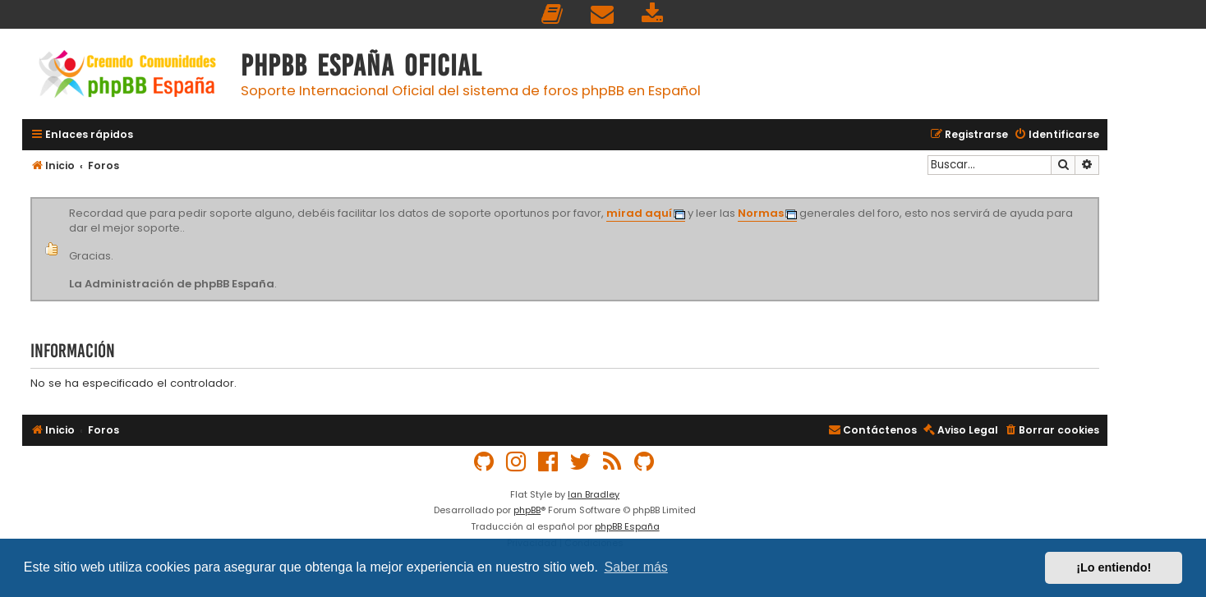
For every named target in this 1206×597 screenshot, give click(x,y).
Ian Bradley (593, 494)
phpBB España (627, 526)
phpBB (527, 510)
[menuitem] (553, 14)
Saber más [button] (636, 567)
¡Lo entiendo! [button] (1113, 567)
